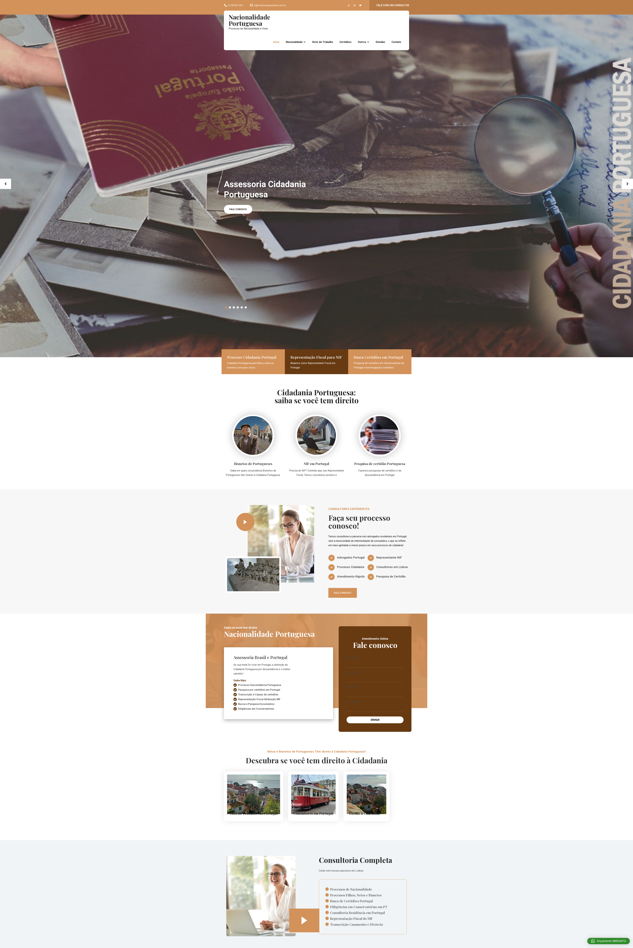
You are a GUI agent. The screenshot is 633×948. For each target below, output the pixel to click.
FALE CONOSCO (239, 209)
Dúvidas (380, 42)
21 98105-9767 (235, 5)
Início (276, 42)
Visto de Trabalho (322, 42)
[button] (608, 941)
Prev (5, 184)
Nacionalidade (294, 42)
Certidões (345, 42)
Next (627, 184)
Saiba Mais (239, 685)
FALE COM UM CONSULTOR (392, 5)
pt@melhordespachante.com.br (270, 5)
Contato (396, 42)
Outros (362, 42)
